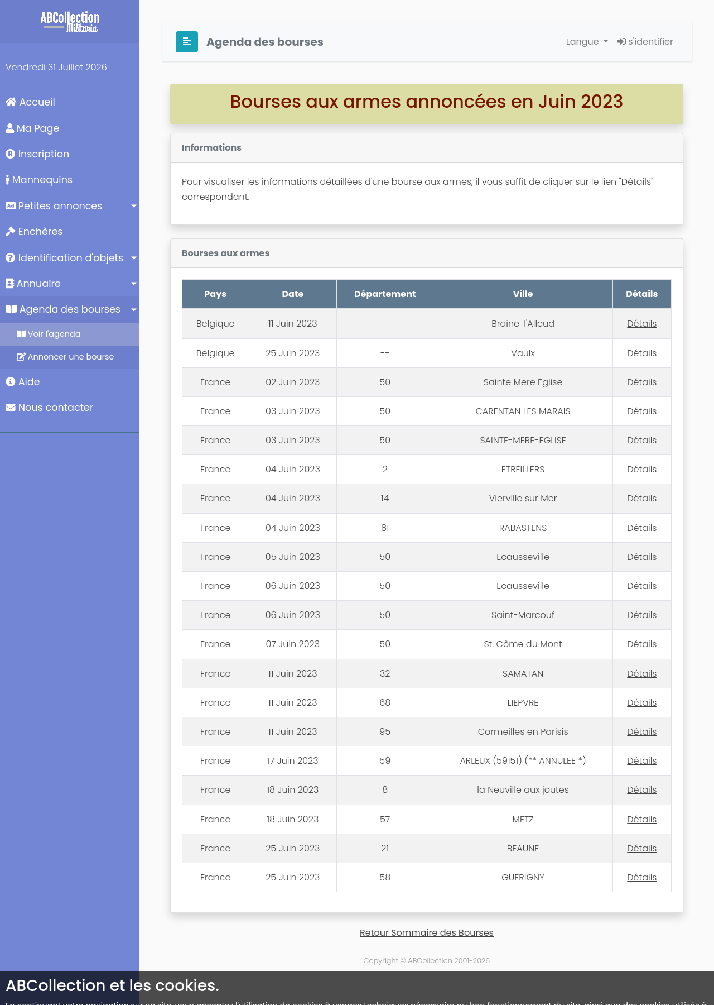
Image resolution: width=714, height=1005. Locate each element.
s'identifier (645, 41)
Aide (23, 382)
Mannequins (39, 179)
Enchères (34, 231)
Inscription (37, 154)
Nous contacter (50, 407)
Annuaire (33, 283)
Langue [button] (583, 41)
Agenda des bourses (63, 309)
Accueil (30, 102)
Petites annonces (54, 206)
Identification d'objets (64, 258)
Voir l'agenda (48, 333)
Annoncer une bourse (65, 356)
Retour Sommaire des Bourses (427, 932)
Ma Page (32, 128)
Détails (642, 323)
